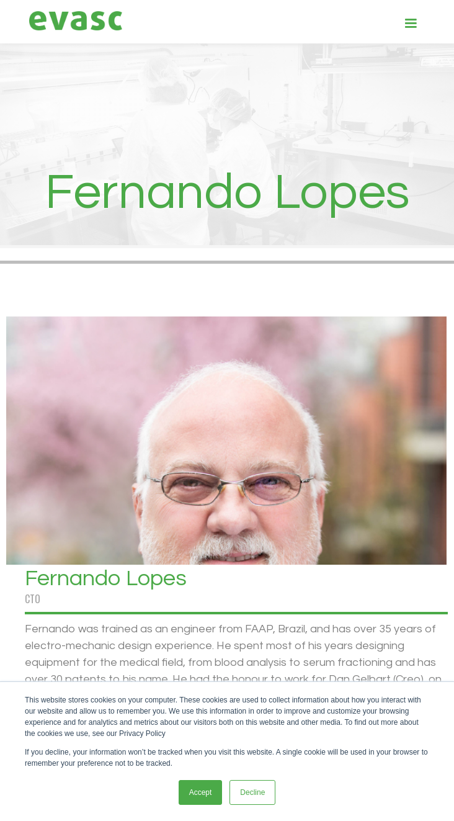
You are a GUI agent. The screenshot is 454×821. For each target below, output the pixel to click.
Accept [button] (200, 792)
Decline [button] (252, 792)
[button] (410, 22)
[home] (72, 20)
